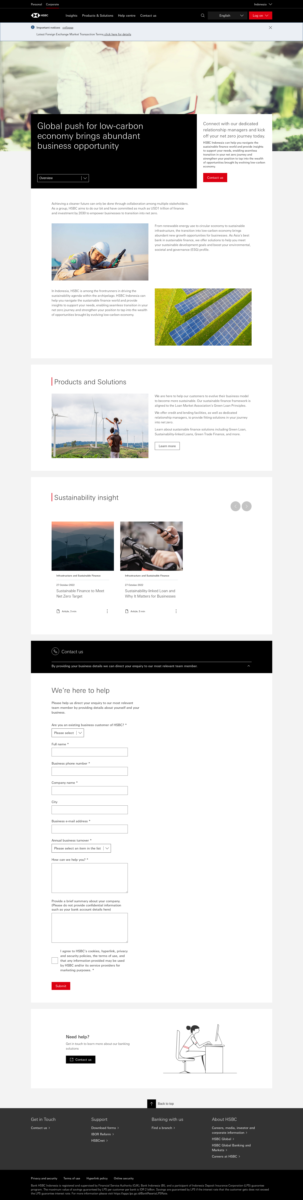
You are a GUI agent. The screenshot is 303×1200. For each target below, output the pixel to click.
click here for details (117, 34)
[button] (152, 666)
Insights (71, 15)
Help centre (127, 15)
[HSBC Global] (239, 1139)
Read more (83, 569)
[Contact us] (58, 1127)
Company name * (65, 782)
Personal (36, 4)
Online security (124, 1178)
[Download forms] (118, 1127)
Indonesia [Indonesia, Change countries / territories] (263, 4)
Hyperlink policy (97, 1178)
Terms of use (71, 1178)
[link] (167, 446)
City (54, 802)
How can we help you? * (70, 859)
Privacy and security (44, 1178)
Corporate (52, 4)
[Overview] (63, 178)
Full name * (60, 744)
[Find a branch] (179, 1127)
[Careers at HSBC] (239, 1156)
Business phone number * (71, 763)
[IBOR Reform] (118, 1134)
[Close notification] (270, 27)
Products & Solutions (97, 15)
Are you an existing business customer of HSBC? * (89, 725)
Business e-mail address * (71, 821)
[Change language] (227, 15)
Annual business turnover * (72, 840)
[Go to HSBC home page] (41, 15)
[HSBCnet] (118, 1140)
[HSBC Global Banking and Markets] (239, 1147)
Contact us (148, 15)
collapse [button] (68, 27)
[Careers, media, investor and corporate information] (239, 1130)
